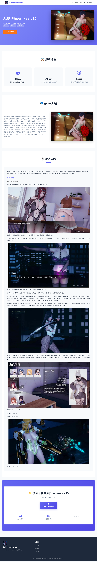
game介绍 (75, 2)
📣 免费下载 (10, 31)
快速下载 (89, 2)
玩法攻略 (82, 2)
